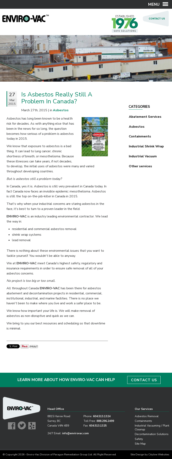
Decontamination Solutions (152, 434)
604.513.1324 (102, 416)
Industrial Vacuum (143, 156)
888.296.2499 (105, 421)
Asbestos (137, 126)
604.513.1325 (98, 426)
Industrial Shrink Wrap (146, 146)
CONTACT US (144, 380)
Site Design (137, 454)
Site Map (140, 444)
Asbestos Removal (147, 416)
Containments (140, 136)
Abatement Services (145, 116)
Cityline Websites (158, 454)
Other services (140, 166)
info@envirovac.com (75, 433)
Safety (139, 439)
